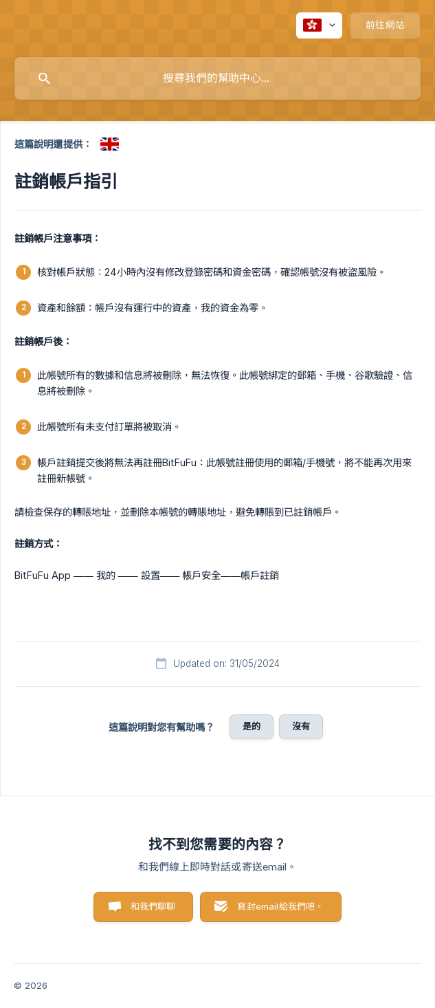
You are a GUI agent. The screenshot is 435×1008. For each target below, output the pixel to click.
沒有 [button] (301, 726)
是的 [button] (251, 726)
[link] (109, 144)
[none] (319, 25)
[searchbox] (217, 78)
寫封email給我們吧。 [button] (280, 906)
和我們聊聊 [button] (153, 906)
